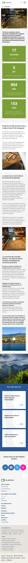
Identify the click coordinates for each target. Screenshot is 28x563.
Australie (4, 530)
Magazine (3, 508)
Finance (3, 505)
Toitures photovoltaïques (8, 550)
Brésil (8, 530)
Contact (3, 555)
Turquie (20, 533)
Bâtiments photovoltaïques (8, 540)
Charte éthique (4, 522)
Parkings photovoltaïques (8, 548)
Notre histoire (4, 486)
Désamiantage (5, 544)
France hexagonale (19, 530)
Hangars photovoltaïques (15, 544)
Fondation (4, 510)
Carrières (3, 519)
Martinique (21, 531)
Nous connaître (5, 484)
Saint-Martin (5, 533)
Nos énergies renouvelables (8, 494)
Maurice (10, 533)
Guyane (10, 531)
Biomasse (3, 496)
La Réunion (15, 531)
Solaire (2, 498)
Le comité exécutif (5, 488)
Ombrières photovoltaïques (8, 546)
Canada (12, 530)
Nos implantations (6, 503)
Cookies (3, 560)
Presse (3, 515)
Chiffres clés (4, 491)
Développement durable (7, 513)
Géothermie (4, 500)
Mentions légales (18, 555)
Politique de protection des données (10, 557)
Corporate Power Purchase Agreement (11, 542)
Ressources (4, 517)
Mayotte (15, 533)
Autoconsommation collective (9, 538)
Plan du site (10, 555)
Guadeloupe (4, 531)
